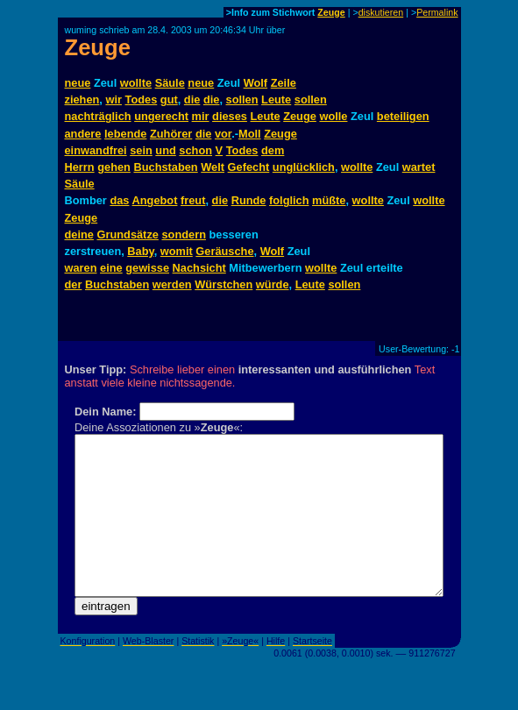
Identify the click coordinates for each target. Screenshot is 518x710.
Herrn (80, 167)
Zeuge (330, 12)
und (165, 150)
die (192, 99)
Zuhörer (171, 133)
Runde (248, 200)
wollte (136, 82)
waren (81, 267)
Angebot (155, 200)
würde (272, 284)
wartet (419, 167)
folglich (289, 200)
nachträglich (98, 116)
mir (200, 116)
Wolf (255, 82)
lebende (125, 133)
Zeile (283, 82)
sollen (242, 99)
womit (176, 251)
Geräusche (224, 251)
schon (195, 150)
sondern (183, 234)
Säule (170, 82)
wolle (333, 116)
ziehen (82, 99)
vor (223, 133)
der (73, 284)
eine (111, 267)
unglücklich (304, 167)
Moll (249, 133)
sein (141, 150)
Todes (141, 99)
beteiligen (403, 116)
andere (83, 133)
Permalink (437, 12)
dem (272, 150)
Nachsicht (199, 267)
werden (172, 284)
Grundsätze (128, 234)
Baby (140, 251)
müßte (328, 200)
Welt (212, 167)
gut (169, 99)
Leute (276, 99)
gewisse (147, 267)
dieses (229, 116)
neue (78, 82)
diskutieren (381, 12)
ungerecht (161, 116)
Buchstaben (165, 167)
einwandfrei (96, 150)
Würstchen (223, 284)
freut (193, 200)
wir (113, 99)
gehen (114, 167)
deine (79, 234)
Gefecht (249, 167)
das (119, 200)
